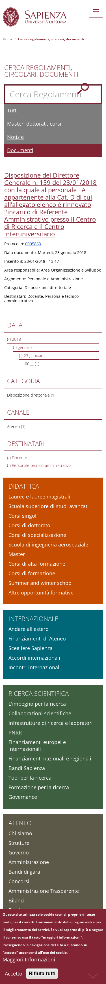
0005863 (33, 243)
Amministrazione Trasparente (43, 890)
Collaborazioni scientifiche (39, 713)
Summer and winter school (40, 583)
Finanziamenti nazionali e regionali (49, 758)
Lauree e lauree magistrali (39, 496)
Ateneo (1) (16, 426)
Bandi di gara (24, 871)
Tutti (12, 110)
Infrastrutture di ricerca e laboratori (50, 723)
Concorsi (18, 881)
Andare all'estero (28, 629)
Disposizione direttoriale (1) (31, 395)
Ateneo (20, 823)
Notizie (15, 137)
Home (7, 39)
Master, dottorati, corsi (34, 123)
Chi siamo (20, 833)
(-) (9, 339)
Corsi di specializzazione (37, 535)
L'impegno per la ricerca (37, 703)
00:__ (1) (32, 363)
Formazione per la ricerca (38, 787)
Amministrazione (28, 862)
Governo (18, 852)
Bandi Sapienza (26, 768)
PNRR (15, 732)
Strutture (18, 842)
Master (16, 554)
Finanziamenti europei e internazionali (37, 745)
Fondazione (22, 910)
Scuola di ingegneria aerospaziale (48, 544)
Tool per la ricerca (29, 777)
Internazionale (33, 618)
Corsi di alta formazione (36, 563)
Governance (22, 796)
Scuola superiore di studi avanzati (48, 506)
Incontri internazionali (34, 667)
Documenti (20, 150)
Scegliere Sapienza (30, 648)
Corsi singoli (23, 515)
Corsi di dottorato (29, 525)
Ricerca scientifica (38, 693)
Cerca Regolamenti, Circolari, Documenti (41, 71)
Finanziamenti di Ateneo (37, 638)
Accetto (13, 978)
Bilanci (16, 900)
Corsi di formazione (31, 573)
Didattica (23, 486)
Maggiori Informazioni (29, 964)
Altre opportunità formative (40, 592)
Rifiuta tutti (42, 978)
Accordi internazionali (34, 657)
